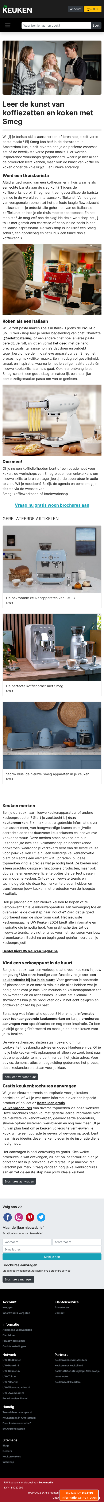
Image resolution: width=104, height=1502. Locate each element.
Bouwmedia (46, 1482)
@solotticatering (17, 338)
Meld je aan (52, 1256)
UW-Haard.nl (11, 1365)
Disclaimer (9, 1335)
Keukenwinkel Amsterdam (71, 1360)
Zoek (96, 25)
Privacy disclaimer (14, 1340)
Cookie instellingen (14, 1346)
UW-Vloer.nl (10, 1382)
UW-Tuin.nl (9, 1376)
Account (75, 9)
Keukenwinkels (12, 1456)
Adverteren (62, 1307)
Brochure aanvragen (18, 1279)
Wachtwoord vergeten (16, 1312)
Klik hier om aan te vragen (79, 1495)
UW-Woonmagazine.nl (16, 1387)
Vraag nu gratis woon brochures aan (52, 505)
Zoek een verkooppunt (20, 1077)
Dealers (7, 1451)
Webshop (8, 1462)
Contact (60, 1312)
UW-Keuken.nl (11, 1371)
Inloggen (8, 1307)
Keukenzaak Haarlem (68, 1382)
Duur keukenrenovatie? (17, 1423)
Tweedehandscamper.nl (17, 1412)
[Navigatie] (8, 25)
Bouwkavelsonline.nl (15, 1398)
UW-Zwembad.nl (13, 1393)
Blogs (6, 1445)
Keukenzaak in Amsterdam (19, 1417)
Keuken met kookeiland (69, 1365)
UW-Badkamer (12, 1360)
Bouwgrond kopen (14, 1428)
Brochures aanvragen (19, 1181)
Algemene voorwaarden (17, 1329)
